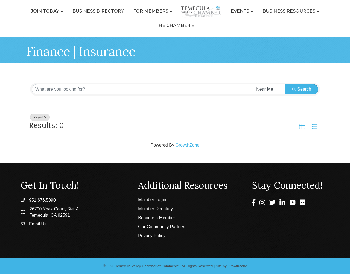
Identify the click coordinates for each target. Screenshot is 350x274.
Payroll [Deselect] (39, 117)
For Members (150, 11)
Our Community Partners (162, 226)
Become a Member (156, 217)
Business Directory (98, 11)
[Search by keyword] (142, 89)
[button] (302, 126)
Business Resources (288, 11)
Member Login (152, 199)
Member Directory (155, 208)
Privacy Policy (151, 235)
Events (240, 11)
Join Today (45, 11)
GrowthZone (187, 145)
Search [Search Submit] (301, 89)
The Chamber (173, 25)
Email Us (37, 224)
